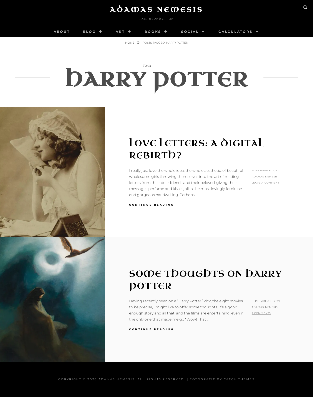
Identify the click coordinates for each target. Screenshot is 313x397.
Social (190, 32)
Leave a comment (266, 182)
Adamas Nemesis (156, 9)
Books (153, 32)
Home (130, 42)
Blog (89, 32)
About (62, 32)
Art (120, 32)
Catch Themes (239, 379)
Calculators (235, 32)
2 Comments (261, 313)
